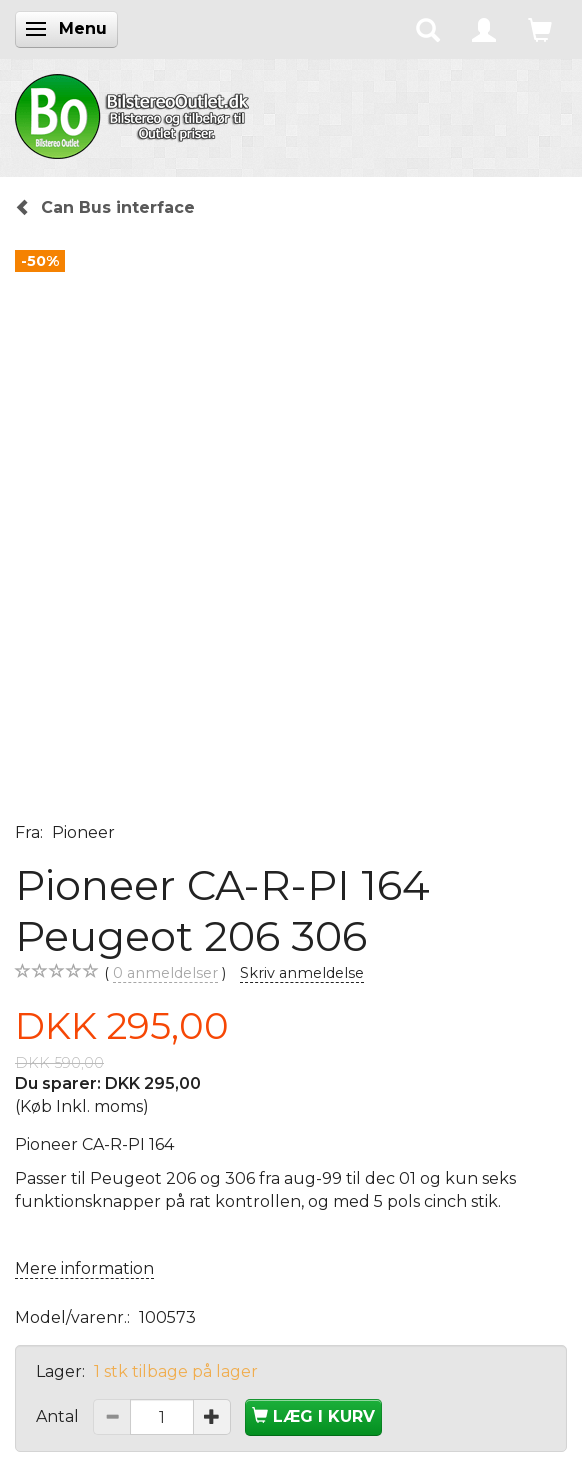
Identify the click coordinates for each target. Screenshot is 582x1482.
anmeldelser (165, 973)
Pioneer (83, 832)
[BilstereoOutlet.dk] (135, 113)
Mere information (84, 1268)
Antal (59, 1416)
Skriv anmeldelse (302, 973)
